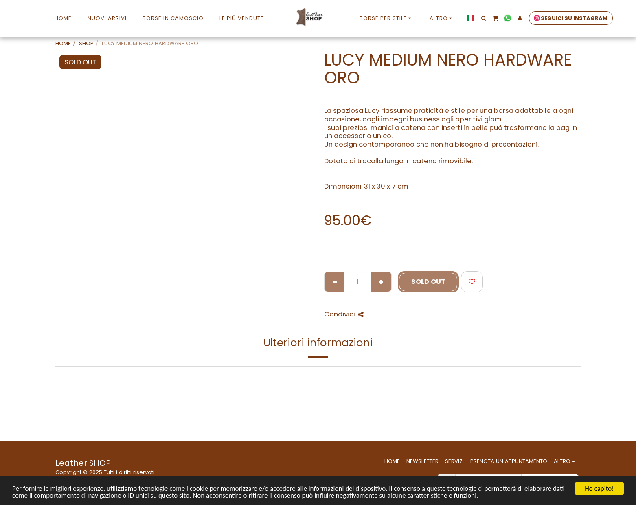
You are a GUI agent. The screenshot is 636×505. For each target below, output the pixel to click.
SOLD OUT (428, 281)
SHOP (86, 43)
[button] (483, 18)
